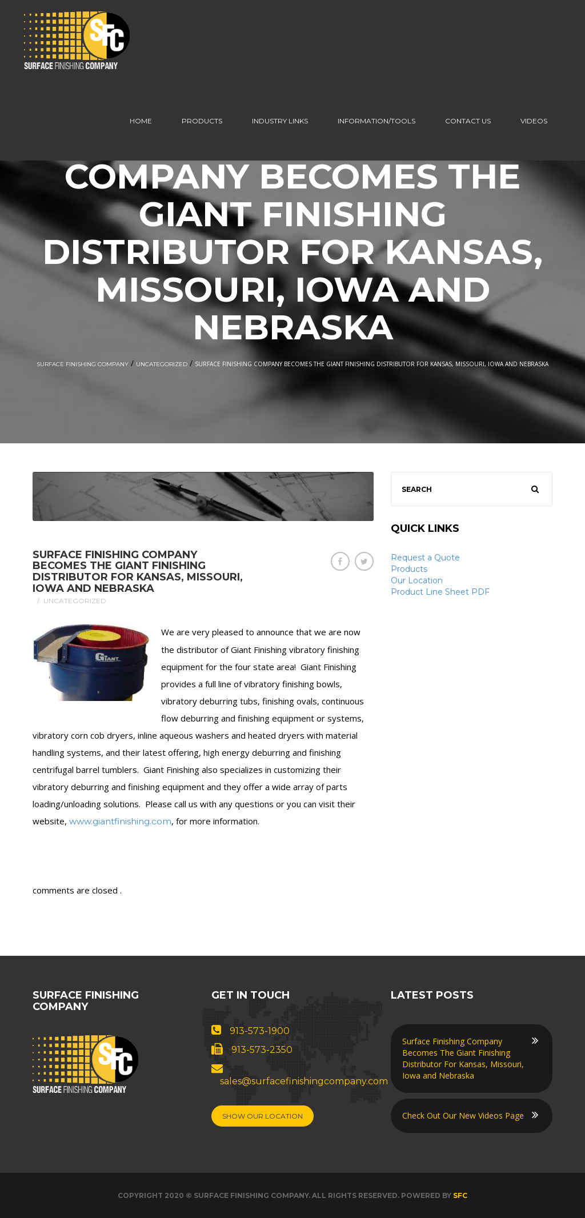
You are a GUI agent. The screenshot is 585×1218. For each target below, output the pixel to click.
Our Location (417, 580)
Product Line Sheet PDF (440, 592)
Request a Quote (425, 557)
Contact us (468, 121)
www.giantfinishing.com (120, 821)
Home (141, 121)
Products (202, 121)
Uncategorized (161, 364)
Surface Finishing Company (83, 364)
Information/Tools (376, 121)
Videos (533, 121)
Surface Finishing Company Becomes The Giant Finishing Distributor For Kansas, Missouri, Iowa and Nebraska (138, 571)
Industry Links (280, 121)
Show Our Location (262, 1116)
